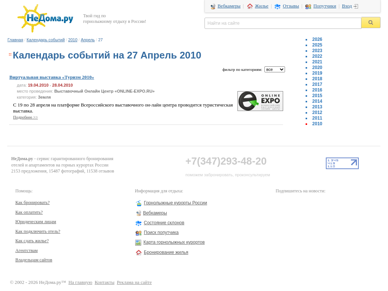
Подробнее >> (25, 117)
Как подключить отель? (37, 231)
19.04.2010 (38, 85)
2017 (317, 84)
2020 (317, 67)
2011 (317, 118)
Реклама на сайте (134, 282)
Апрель (88, 40)
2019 (317, 73)
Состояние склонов (164, 222)
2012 (317, 112)
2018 (317, 78)
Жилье (262, 6)
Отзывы (291, 6)
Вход (347, 6)
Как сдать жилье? (32, 240)
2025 (317, 45)
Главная (15, 40)
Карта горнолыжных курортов (174, 242)
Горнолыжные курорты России (175, 203)
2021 (317, 61)
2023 (317, 50)
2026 (317, 39)
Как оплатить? (29, 212)
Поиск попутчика (161, 232)
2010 (72, 40)
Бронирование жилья (166, 252)
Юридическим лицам (35, 221)
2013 (317, 107)
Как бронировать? (32, 202)
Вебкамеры (229, 6)
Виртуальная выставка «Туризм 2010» (51, 77)
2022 (317, 56)
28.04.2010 (62, 85)
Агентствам (26, 250)
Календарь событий (46, 40)
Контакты (105, 282)
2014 (317, 101)
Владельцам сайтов (33, 259)
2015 (317, 95)
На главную (81, 282)
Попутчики (324, 6)
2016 (317, 90)
